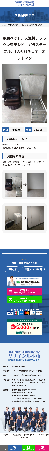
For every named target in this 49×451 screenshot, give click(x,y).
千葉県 (16, 130)
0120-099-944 (15, 448)
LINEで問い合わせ (28, 448)
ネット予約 (42, 448)
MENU (4, 448)
